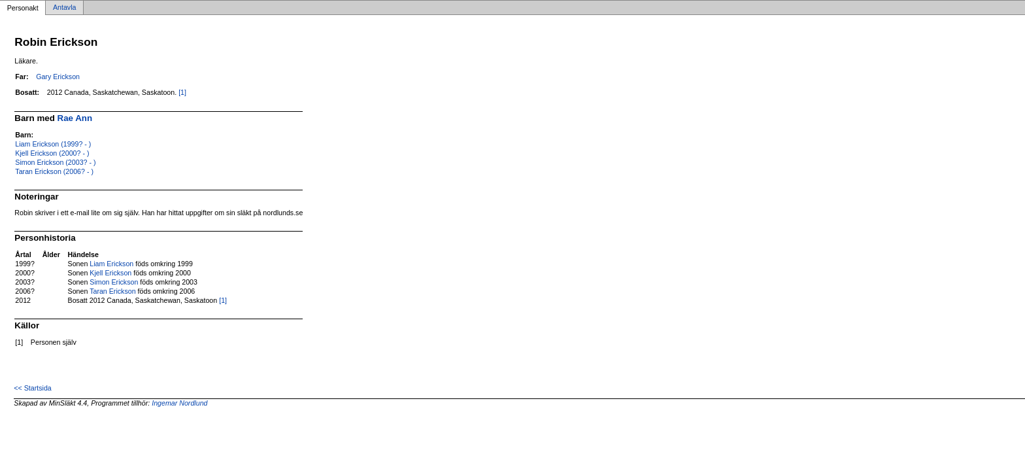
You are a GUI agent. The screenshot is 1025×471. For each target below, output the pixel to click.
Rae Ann (75, 118)
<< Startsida (32, 388)
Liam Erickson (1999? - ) (53, 144)
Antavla (64, 8)
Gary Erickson (58, 76)
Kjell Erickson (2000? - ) (52, 153)
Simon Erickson (114, 282)
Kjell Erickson (110, 273)
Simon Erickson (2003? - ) (55, 162)
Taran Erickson (112, 291)
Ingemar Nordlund (179, 403)
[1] (182, 92)
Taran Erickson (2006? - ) (54, 171)
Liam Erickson (111, 264)
